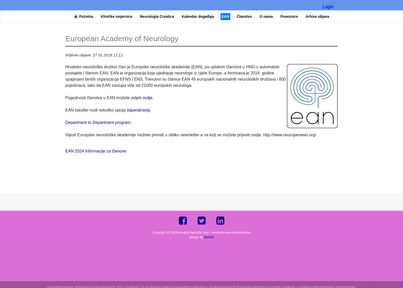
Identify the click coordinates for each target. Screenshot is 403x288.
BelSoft (209, 237)
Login (328, 6)
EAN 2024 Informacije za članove (95, 151)
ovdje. (148, 98)
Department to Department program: (98, 122)
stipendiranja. (139, 110)
